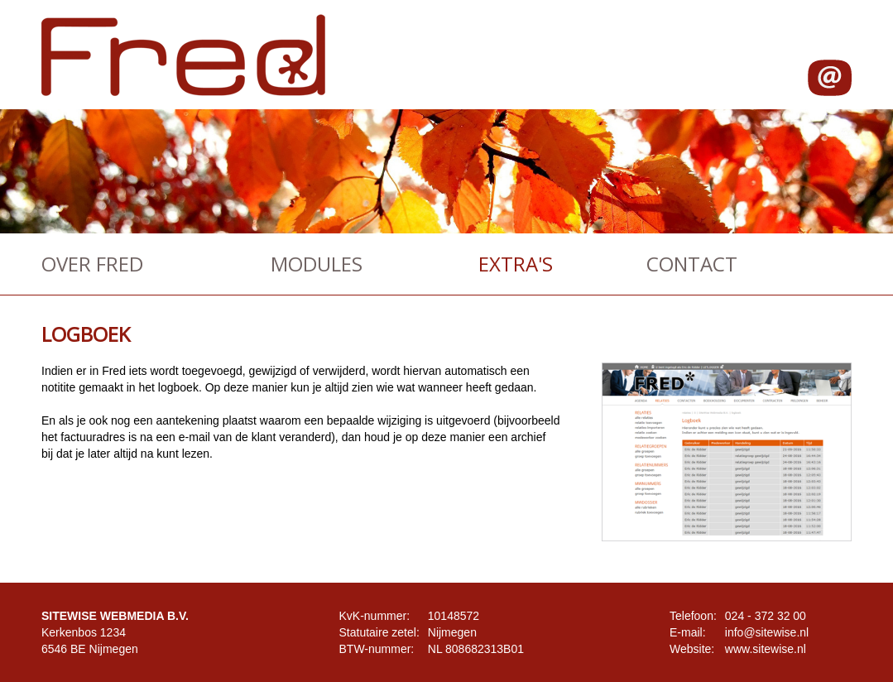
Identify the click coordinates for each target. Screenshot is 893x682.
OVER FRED (92, 263)
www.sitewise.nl (765, 649)
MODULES (316, 263)
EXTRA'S (515, 263)
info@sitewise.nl (767, 632)
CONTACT (691, 263)
